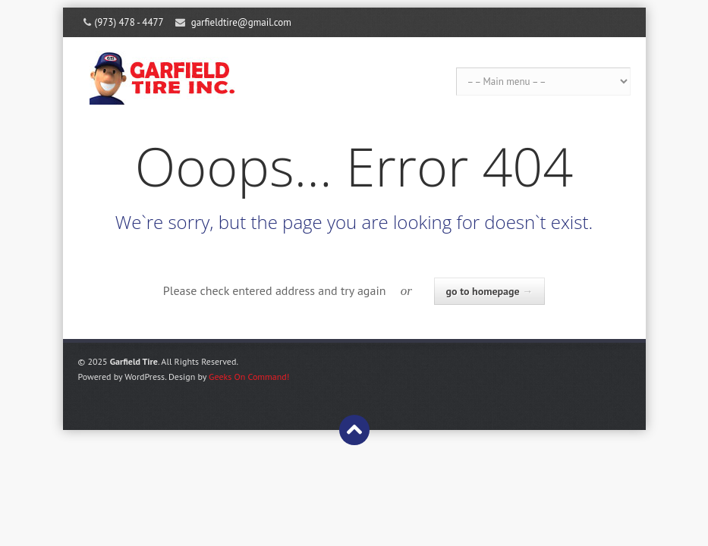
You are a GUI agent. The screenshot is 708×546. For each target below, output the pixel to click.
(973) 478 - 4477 (129, 22)
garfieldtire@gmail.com (241, 22)
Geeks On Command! (249, 376)
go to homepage (489, 291)
